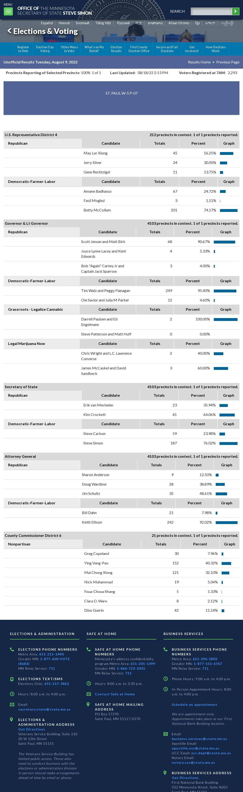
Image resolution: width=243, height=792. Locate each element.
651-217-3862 (56, 684)
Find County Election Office (139, 49)
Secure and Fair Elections (167, 49)
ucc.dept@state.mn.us (210, 753)
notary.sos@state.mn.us (193, 762)
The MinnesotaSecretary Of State (54, 10)
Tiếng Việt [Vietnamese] (103, 23)
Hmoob (64, 23)
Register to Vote (23, 49)
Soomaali (82, 23)
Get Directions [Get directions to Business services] (185, 778)
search (177, 11)
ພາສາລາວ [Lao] (155, 23)
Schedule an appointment (194, 704)
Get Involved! (192, 49)
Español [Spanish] (47, 23)
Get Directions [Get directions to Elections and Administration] (31, 729)
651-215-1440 (51, 654)
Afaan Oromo (178, 23)
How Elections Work (216, 49)
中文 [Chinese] (139, 23)
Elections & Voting (42, 31)
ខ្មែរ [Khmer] (197, 23)
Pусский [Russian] (123, 23)
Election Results (116, 49)
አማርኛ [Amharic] (210, 23)
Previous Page (227, 62)
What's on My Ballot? (94, 49)
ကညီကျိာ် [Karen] (227, 23)
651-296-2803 (205, 659)
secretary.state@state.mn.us (44, 709)
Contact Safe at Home (115, 694)
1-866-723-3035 (131, 668)
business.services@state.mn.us (199, 739)
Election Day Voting (45, 49)
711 (52, 668)
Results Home (199, 62)
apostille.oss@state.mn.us (196, 748)
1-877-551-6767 (208, 664)
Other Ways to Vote (69, 49)
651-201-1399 (143, 664)
